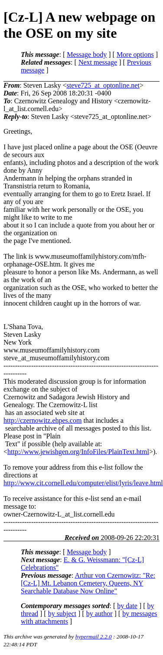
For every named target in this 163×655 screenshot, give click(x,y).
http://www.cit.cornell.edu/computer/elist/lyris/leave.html (83, 483)
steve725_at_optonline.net (102, 85)
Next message (97, 62)
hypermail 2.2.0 (93, 636)
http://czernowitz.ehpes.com (42, 420)
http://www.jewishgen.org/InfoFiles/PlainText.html (78, 451)
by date (127, 605)
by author (99, 613)
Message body (87, 54)
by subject (62, 613)
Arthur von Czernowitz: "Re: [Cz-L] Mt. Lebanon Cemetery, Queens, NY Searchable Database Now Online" (88, 583)
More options (135, 54)
